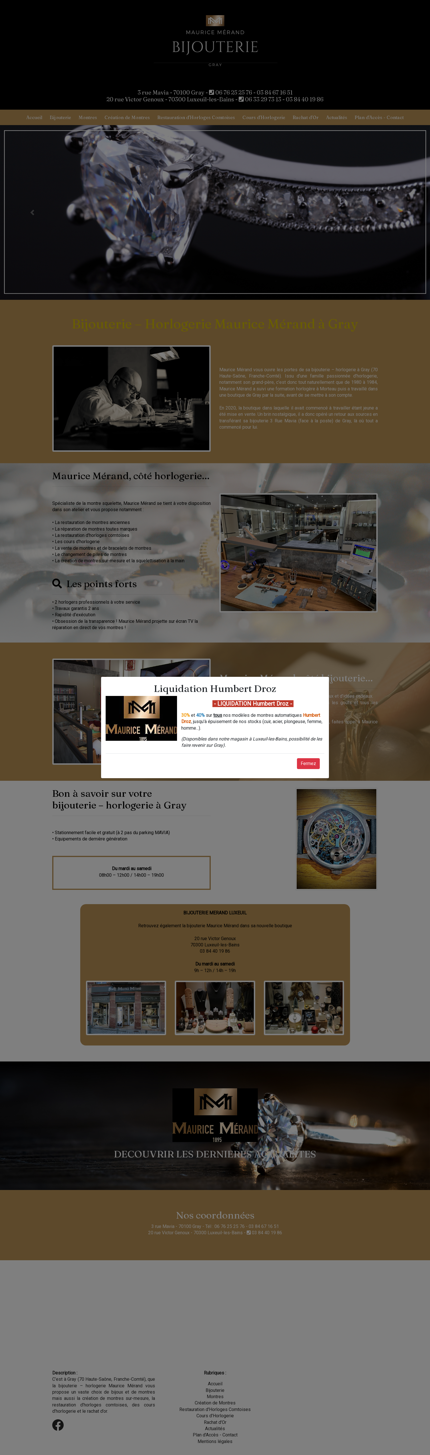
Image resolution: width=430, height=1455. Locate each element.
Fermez (308, 763)
